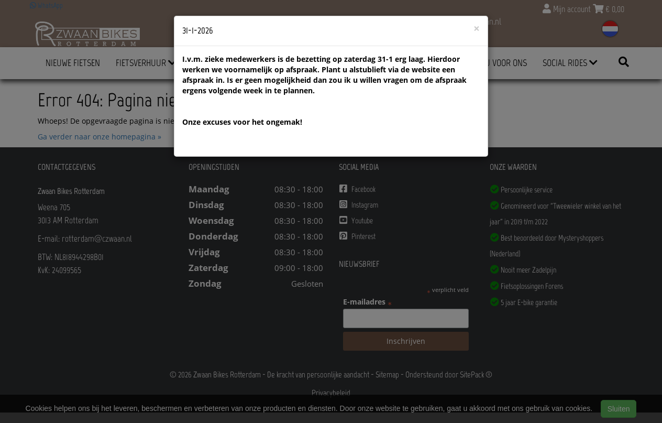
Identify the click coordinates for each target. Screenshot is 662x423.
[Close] (476, 28)
